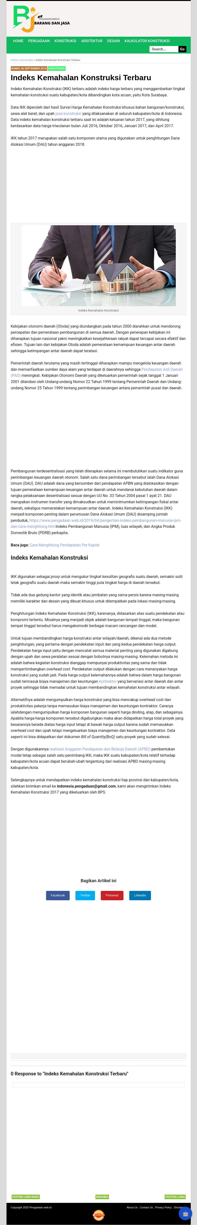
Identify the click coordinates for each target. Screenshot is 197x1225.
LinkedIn (141, 895)
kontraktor (108, 681)
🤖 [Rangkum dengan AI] (185, 1214)
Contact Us (146, 1207)
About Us (132, 1207)
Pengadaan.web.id (40, 1207)
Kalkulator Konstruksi (147, 41)
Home (18, 41)
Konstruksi (65, 41)
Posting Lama (175, 1197)
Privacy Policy (163, 1207)
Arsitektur (91, 41)
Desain (113, 41)
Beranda (102, 1197)
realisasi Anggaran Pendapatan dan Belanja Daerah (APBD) (100, 749)
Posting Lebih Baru (25, 1197)
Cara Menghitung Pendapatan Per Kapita (64, 545)
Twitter (85, 895)
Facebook (57, 895)
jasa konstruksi (68, 113)
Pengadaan (39, 41)
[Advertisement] (98, 181)
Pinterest (112, 895)
